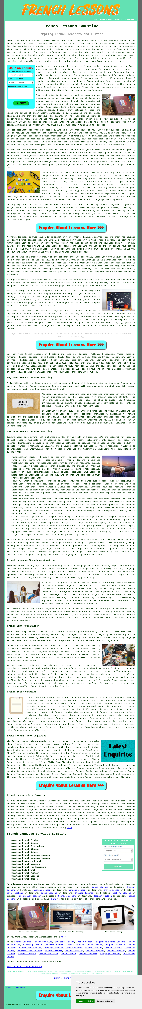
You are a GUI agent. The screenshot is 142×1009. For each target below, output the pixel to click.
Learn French (94, 945)
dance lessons (49, 893)
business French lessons (50, 718)
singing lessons (78, 890)
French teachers (58, 366)
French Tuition (113, 948)
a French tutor (112, 884)
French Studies (85, 942)
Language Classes (115, 945)
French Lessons (74, 948)
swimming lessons (42, 890)
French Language (95, 951)
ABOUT (110, 19)
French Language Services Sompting (36, 834)
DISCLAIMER (129, 19)
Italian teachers (85, 893)
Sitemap (8, 988)
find (15, 801)
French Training (74, 951)
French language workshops (83, 566)
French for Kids (43, 942)
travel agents (111, 890)
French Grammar (22, 942)
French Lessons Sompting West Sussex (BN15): (33, 40)
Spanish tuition (103, 896)
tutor (71, 69)
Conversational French (29, 951)
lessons (11, 828)
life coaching (15, 893)
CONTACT (118, 19)
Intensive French (64, 942)
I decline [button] (90, 1001)
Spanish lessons (67, 896)
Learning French (32, 945)
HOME (95, 19)
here (69, 828)
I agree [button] (80, 1001)
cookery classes (122, 893)
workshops (129, 583)
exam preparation (25, 631)
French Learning (116, 951)
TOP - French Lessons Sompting (24, 967)
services (111, 899)
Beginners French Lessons (110, 942)
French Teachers (88, 954)
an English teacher (30, 896)
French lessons (34, 354)
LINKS (102, 19)
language (69, 555)
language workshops (55, 608)
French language (54, 819)
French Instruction (30, 948)
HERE (53, 899)
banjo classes (100, 887)
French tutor (74, 727)
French (50, 697)
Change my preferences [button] (105, 1001)
